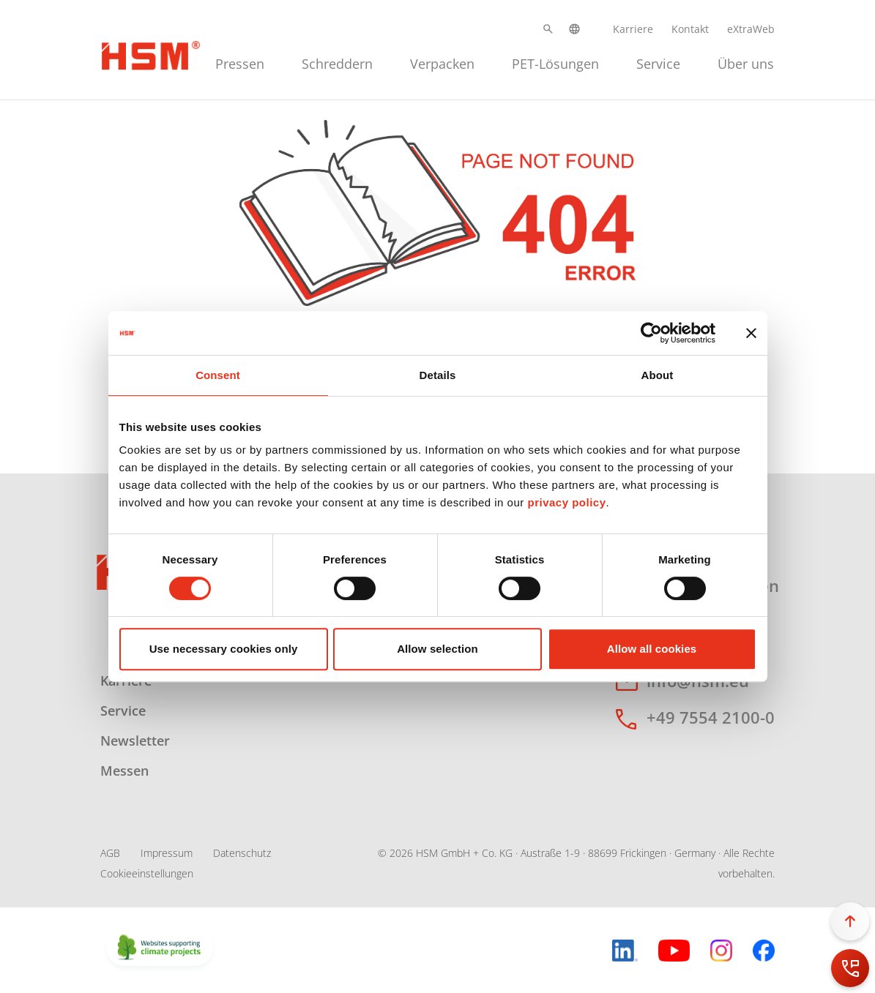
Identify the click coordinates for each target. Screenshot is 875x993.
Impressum (167, 853)
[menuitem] (239, 61)
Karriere (633, 29)
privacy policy (566, 502)
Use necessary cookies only (223, 648)
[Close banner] (751, 333)
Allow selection (437, 648)
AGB (110, 853)
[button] (548, 29)
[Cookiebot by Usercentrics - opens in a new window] (651, 333)
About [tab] (657, 375)
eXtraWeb (751, 29)
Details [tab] (438, 375)
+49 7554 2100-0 (711, 717)
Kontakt (690, 29)
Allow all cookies (652, 648)
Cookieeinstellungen (146, 873)
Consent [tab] (218, 375)
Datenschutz (242, 853)
